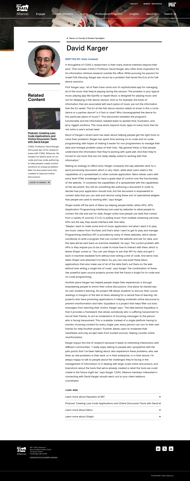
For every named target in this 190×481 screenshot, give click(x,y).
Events (84, 13)
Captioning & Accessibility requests (43, 457)
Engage (40, 13)
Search (168, 13)
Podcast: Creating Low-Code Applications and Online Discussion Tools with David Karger (42, 137)
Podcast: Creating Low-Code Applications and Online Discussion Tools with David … (113, 403)
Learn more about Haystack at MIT (85, 396)
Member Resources (153, 4)
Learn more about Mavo (79, 409)
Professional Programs (108, 13)
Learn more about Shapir (79, 416)
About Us (151, 13)
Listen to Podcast (38, 182)
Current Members (62, 13)
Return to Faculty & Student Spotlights (87, 38)
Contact (134, 4)
